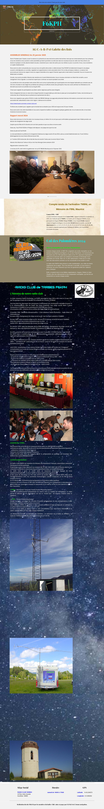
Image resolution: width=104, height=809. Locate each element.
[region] (52, 2)
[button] (102, 7)
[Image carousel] (52, 174)
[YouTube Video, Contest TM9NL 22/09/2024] (27, 210)
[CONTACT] (52, 31)
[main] (52, 23)
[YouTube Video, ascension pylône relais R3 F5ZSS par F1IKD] (41, 614)
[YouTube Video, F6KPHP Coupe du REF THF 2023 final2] (41, 717)
